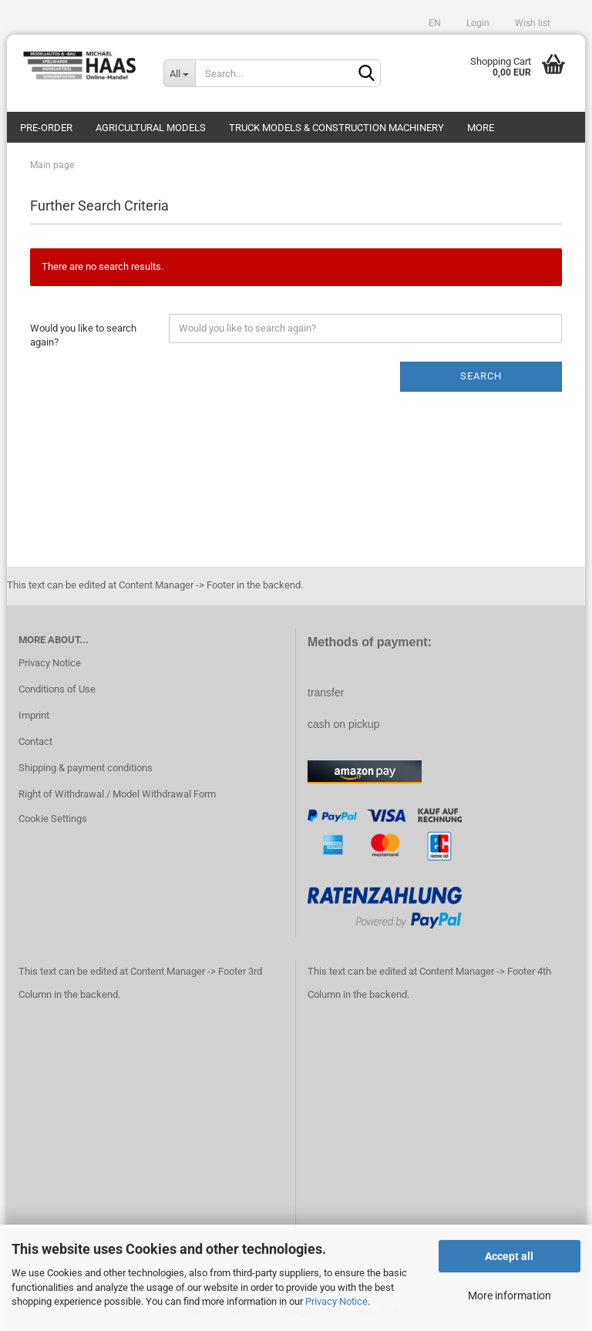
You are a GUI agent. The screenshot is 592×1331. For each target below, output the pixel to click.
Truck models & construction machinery (336, 127)
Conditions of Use (57, 689)
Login (476, 23)
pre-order (46, 127)
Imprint (33, 715)
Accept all (509, 1256)
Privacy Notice (336, 1301)
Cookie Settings (52, 818)
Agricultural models (151, 127)
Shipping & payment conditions (85, 767)
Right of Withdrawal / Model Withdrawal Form (117, 794)
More (480, 127)
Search (481, 376)
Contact (35, 741)
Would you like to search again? (83, 335)
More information (509, 1295)
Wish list (531, 23)
